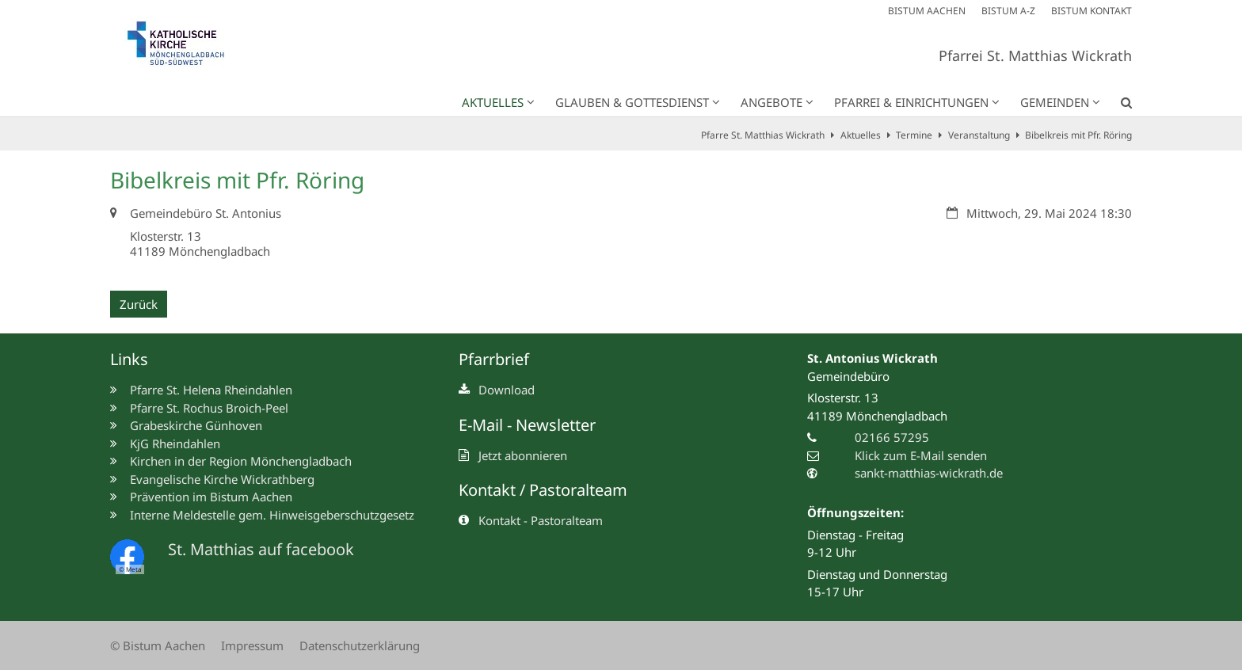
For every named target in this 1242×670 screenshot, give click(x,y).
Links (129, 359)
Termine (914, 135)
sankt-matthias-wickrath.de (929, 473)
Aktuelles (860, 135)
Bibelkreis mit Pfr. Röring (1078, 135)
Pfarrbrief (494, 359)
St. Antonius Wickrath (872, 358)
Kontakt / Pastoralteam (543, 490)
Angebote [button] (771, 102)
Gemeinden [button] (1054, 102)
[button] (1116, 105)
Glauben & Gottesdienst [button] (632, 102)
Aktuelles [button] (493, 102)
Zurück (139, 304)
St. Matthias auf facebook (261, 549)
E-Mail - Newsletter (527, 425)
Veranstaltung (979, 135)
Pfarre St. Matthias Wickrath (763, 135)
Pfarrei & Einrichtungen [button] (911, 102)
